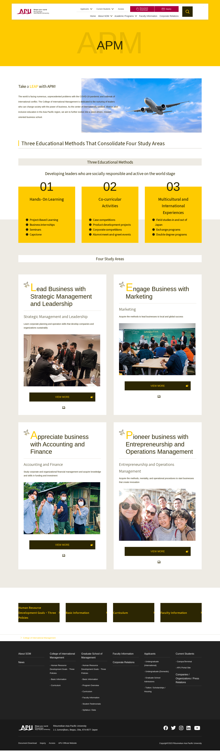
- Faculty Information (90, 702)
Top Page (22, 642)
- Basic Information (58, 684)
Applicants (84, 9)
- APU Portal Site (183, 672)
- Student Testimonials (91, 708)
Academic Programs (124, 16)
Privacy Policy (86, 747)
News (21, 666)
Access (121, 9)
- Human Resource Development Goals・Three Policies (62, 674)
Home (93, 16)
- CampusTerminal (184, 666)
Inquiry (166, 9)
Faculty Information (148, 16)
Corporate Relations (169, 16)
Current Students (103, 9)
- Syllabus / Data (88, 714)
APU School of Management (33, 15)
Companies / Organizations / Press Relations (187, 683)
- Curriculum (55, 690)
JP (198, 11)
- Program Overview (90, 690)
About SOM (103, 16)
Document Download (142, 9)
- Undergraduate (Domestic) (156, 676)
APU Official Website (67, 747)
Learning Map (60, 409)
